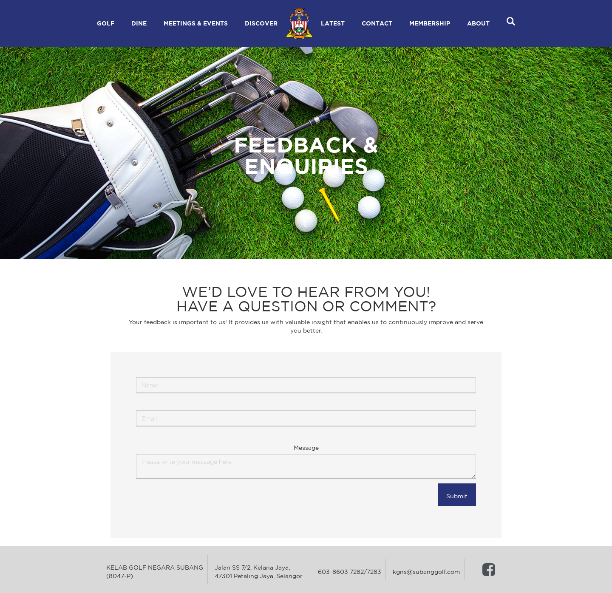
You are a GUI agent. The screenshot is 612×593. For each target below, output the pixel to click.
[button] (105, 23)
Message (306, 447)
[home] (299, 23)
